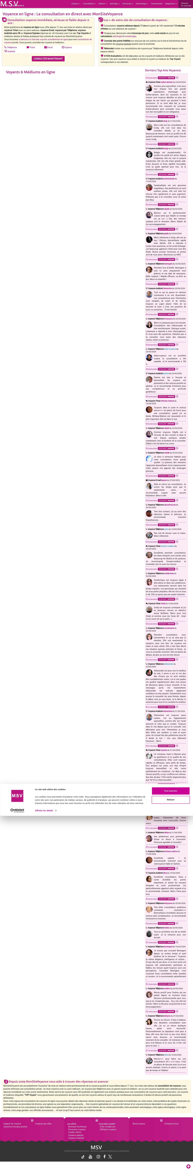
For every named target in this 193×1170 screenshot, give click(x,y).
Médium (107, 4)
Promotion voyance (77, 1129)
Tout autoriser (170, 1145)
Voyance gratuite (75, 1135)
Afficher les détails (44, 1165)
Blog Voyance (139, 1124)
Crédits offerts (74, 1132)
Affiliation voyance (108, 1129)
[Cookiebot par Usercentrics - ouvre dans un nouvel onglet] (17, 1165)
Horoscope (130, 4)
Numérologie (144, 4)
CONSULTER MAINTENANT (48, 58)
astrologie (117, 36)
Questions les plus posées (15, 1126)
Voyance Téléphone (158, 209)
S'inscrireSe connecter (186, 4)
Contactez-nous (171, 1124)
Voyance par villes (43, 1124)
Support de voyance (12, 1124)
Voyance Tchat (160, 82)
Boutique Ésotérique (77, 1126)
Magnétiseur (171, 4)
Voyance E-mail (157, 480)
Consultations (94, 4)
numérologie (130, 36)
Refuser (170, 1154)
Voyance (81, 4)
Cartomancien (158, 4)
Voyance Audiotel (157, 121)
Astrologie (118, 4)
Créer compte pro (107, 1126)
